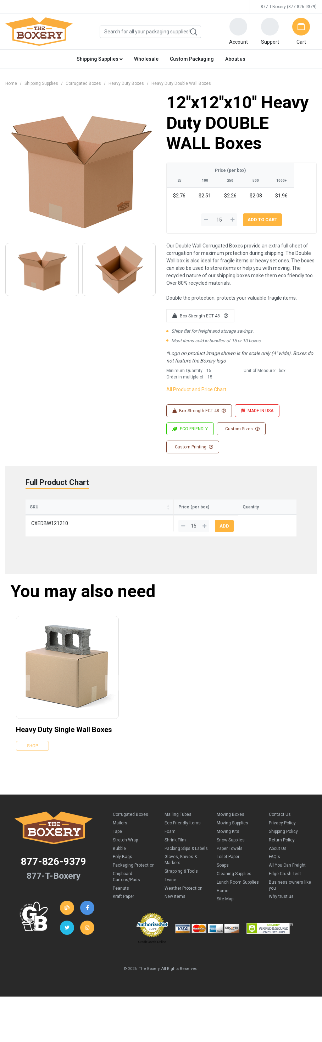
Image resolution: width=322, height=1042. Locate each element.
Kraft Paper (123, 906)
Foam (170, 841)
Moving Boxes (230, 824)
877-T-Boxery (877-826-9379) (289, 6)
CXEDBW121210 (49, 533)
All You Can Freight (287, 875)
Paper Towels (230, 858)
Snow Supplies (231, 850)
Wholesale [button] (146, 59)
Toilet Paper (228, 866)
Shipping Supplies (41, 83)
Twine (170, 890)
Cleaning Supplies (234, 884)
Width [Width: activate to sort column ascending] (110, 517)
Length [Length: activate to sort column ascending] (84, 517)
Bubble (119, 858)
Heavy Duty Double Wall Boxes (181, 83)
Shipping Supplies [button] (100, 59)
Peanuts (121, 898)
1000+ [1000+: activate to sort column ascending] (245, 518)
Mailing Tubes (178, 824)
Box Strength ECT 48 (200, 315)
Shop (32, 756)
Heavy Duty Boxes (126, 83)
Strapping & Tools (181, 881)
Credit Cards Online (152, 952)
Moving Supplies (232, 833)
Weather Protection (183, 898)
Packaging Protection (134, 875)
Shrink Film (175, 850)
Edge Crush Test (285, 884)
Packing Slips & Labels (186, 858)
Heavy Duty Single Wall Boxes (64, 740)
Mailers (120, 833)
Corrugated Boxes (83, 83)
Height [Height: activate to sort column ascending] (136, 517)
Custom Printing (193, 446)
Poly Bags (122, 866)
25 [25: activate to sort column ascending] (159, 518)
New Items (175, 906)
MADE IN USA (257, 410)
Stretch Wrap (125, 850)
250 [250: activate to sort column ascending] (202, 518)
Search (193, 32)
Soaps (223, 875)
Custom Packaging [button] (192, 59)
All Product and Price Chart (196, 389)
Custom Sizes (242, 428)
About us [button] (235, 59)
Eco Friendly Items (183, 833)
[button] (238, 31)
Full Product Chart (57, 482)
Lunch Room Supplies (238, 892)
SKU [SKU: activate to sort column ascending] (34, 517)
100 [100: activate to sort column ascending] (181, 518)
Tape (117, 841)
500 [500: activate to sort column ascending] (223, 518)
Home (11, 83)
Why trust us (281, 906)
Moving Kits (228, 841)
